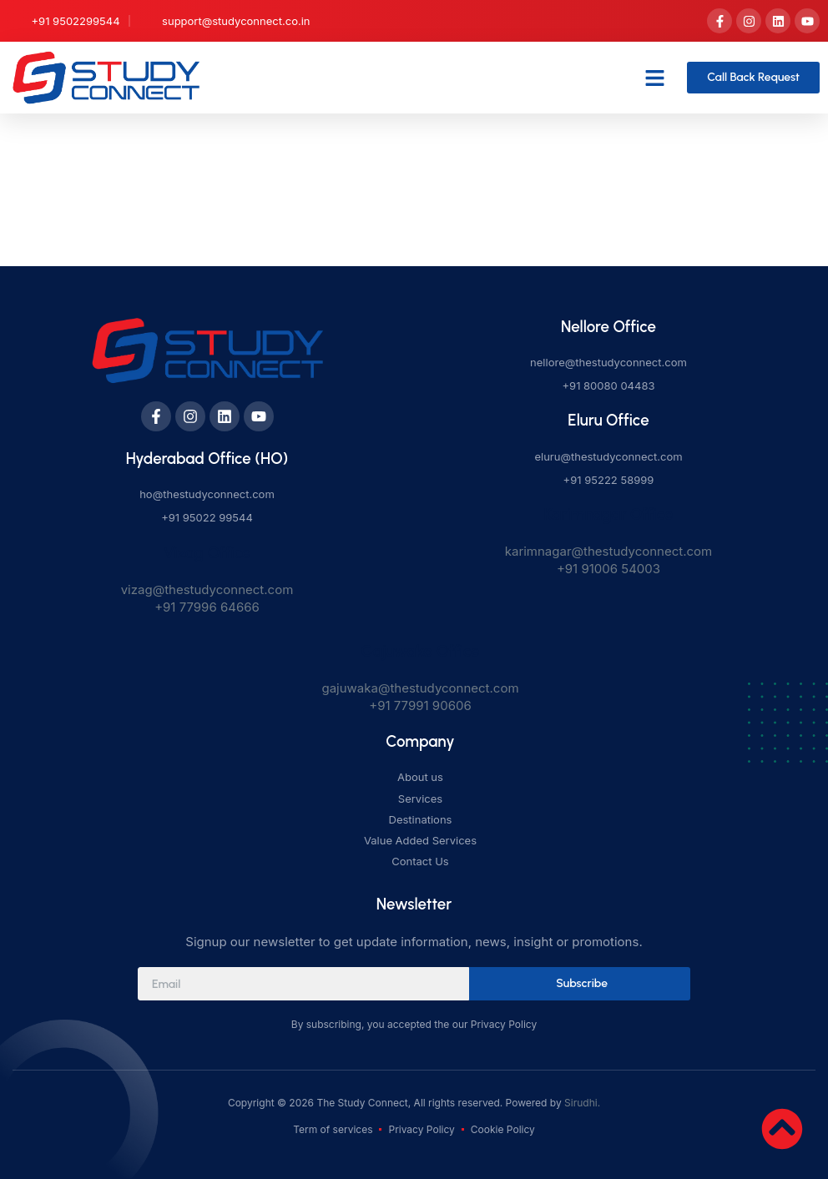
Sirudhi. (582, 1102)
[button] (655, 77)
